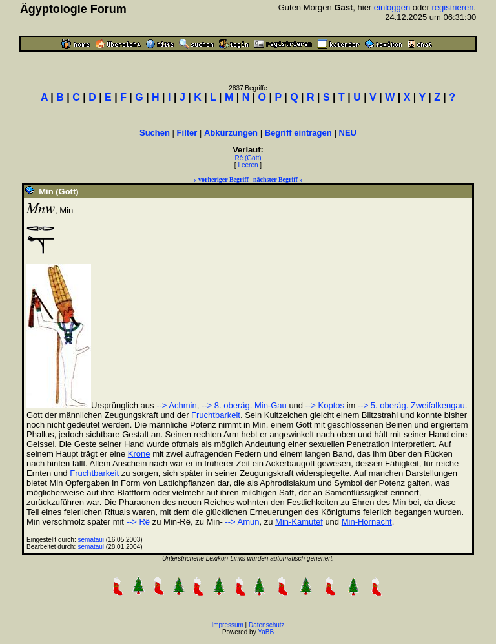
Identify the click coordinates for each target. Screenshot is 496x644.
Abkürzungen (231, 133)
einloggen (392, 7)
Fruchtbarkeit (215, 415)
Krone (139, 454)
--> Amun (241, 521)
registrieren (452, 7)
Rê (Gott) (247, 157)
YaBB (266, 632)
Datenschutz (267, 624)
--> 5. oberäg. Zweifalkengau (411, 405)
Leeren (248, 165)
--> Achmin (176, 405)
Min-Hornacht (367, 521)
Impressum (227, 624)
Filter (187, 133)
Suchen (155, 133)
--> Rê (138, 521)
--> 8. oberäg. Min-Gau (244, 405)
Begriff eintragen (298, 133)
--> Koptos (324, 405)
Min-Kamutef (299, 521)
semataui (91, 539)
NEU (347, 133)
